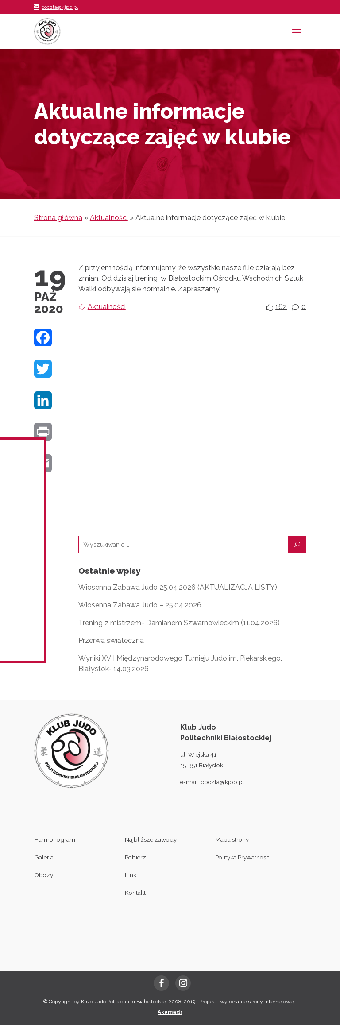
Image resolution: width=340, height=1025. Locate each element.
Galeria (44, 857)
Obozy (43, 874)
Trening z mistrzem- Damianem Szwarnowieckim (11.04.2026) (179, 623)
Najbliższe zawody (151, 839)
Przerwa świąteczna (111, 640)
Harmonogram (54, 839)
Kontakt (135, 892)
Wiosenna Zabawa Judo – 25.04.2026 (139, 605)
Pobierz (135, 857)
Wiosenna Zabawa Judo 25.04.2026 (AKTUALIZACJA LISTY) (177, 587)
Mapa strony (232, 839)
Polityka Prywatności (243, 857)
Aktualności (109, 217)
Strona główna (58, 217)
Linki (131, 874)
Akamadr (170, 1012)
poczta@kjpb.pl (222, 781)
